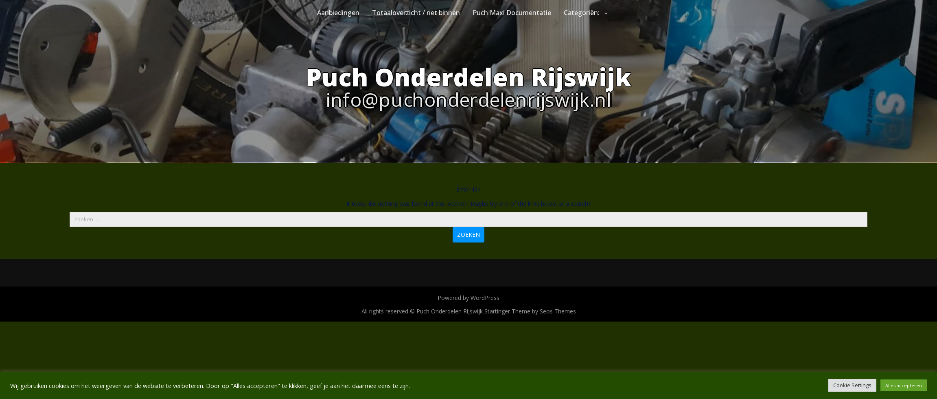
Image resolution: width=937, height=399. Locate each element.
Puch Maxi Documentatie (512, 12)
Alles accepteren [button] (903, 385)
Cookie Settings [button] (852, 385)
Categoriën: (582, 12)
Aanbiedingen (338, 12)
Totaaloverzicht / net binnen (416, 12)
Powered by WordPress (468, 298)
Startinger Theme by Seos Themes (530, 311)
